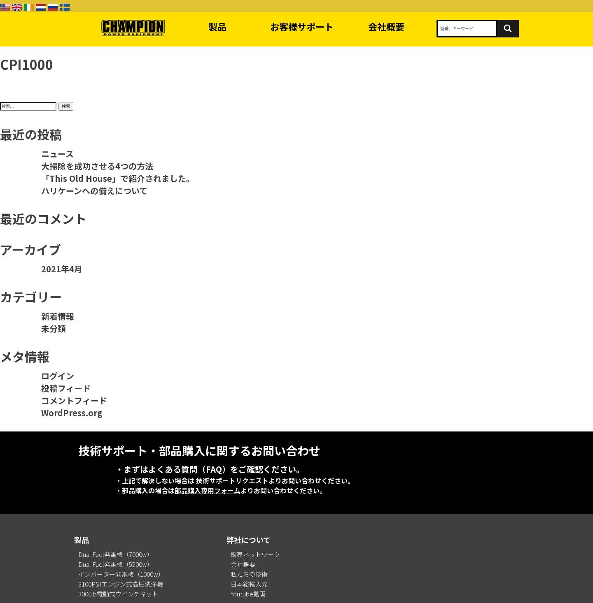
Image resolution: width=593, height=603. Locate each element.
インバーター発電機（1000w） (121, 574)
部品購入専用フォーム (207, 490)
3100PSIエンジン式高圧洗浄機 (120, 584)
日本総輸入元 (249, 584)
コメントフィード (74, 400)
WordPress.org (72, 413)
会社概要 (386, 26)
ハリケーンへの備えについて (94, 191)
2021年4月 (61, 269)
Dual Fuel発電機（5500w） (115, 564)
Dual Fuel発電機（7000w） (115, 554)
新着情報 (57, 316)
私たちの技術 (249, 574)
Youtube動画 (248, 593)
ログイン (57, 376)
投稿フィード (66, 388)
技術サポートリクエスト (232, 480)
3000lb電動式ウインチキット (118, 593)
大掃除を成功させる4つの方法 (97, 166)
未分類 (53, 328)
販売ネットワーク (255, 554)
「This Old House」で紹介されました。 (117, 178)
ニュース (57, 154)
